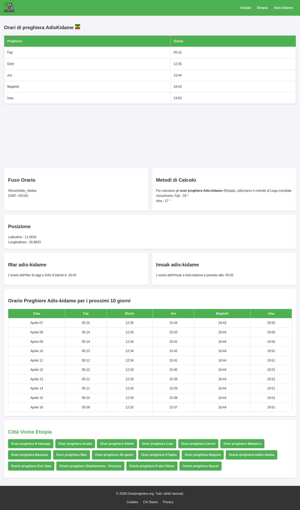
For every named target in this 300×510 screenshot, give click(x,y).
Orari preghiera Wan (71, 454)
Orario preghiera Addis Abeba (251, 454)
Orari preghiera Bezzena (29, 454)
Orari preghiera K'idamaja (30, 443)
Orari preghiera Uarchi (198, 443)
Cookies (132, 502)
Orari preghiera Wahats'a (242, 443)
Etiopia (262, 7)
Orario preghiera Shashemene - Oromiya (90, 466)
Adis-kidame (283, 7)
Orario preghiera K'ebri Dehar (151, 466)
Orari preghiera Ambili (117, 443)
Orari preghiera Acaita (75, 443)
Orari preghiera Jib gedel (114, 454)
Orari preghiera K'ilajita (159, 454)
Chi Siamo (150, 502)
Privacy (168, 502)
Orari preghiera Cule (157, 443)
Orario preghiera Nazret (200, 466)
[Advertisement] (124, 136)
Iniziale (245, 7)
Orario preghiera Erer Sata (31, 466)
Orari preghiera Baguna (203, 454)
